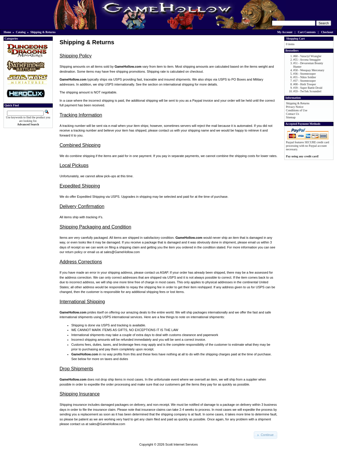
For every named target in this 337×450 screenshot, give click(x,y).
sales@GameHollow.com (122, 252)
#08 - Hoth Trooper (304, 84)
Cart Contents (307, 32)
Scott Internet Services (181, 444)
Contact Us (292, 113)
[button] (265, 435)
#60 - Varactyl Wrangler (307, 56)
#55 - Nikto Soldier (304, 77)
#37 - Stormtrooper (304, 80)
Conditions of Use (296, 110)
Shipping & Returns (42, 32)
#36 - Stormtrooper (304, 73)
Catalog (20, 32)
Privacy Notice (295, 106)
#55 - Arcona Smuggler (307, 59)
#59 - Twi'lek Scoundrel (307, 91)
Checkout (327, 32)
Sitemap (291, 117)
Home (7, 32)
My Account (284, 32)
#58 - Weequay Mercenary (308, 70)
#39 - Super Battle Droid (307, 87)
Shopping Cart (295, 38)
